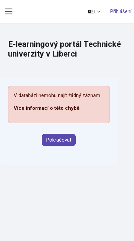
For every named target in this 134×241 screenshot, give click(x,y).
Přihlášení (120, 11)
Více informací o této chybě (46, 108)
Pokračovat (58, 140)
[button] (94, 11)
